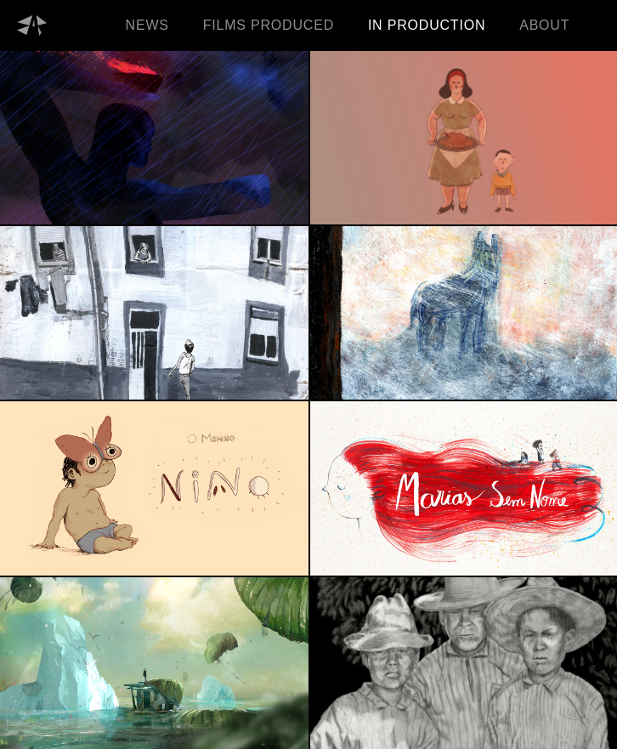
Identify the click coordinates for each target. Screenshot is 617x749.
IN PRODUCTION (426, 25)
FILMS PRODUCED (268, 25)
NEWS (147, 25)
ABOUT (544, 25)
